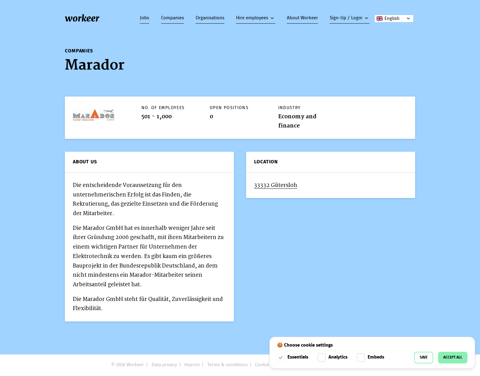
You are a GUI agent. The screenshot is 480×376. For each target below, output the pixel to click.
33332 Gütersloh (275, 185)
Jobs (144, 18)
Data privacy (164, 365)
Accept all (452, 357)
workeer (82, 18)
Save (424, 357)
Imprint (192, 365)
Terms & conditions (227, 365)
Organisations (210, 18)
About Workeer (302, 18)
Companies (172, 18)
